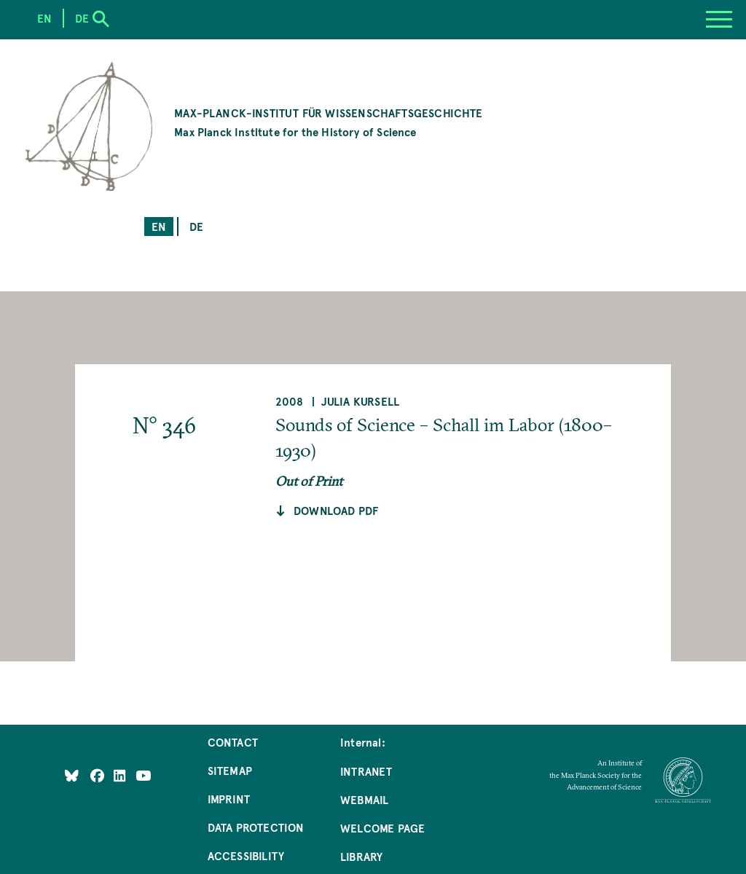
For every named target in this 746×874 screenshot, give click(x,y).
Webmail (364, 799)
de (196, 226)
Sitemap (230, 770)
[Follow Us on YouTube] (143, 775)
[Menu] (719, 19)
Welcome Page (382, 827)
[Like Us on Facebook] (98, 775)
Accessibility (246, 855)
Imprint (229, 798)
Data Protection (256, 827)
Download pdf (336, 510)
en (159, 226)
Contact (233, 741)
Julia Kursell (360, 401)
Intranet (366, 771)
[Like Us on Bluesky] (72, 775)
